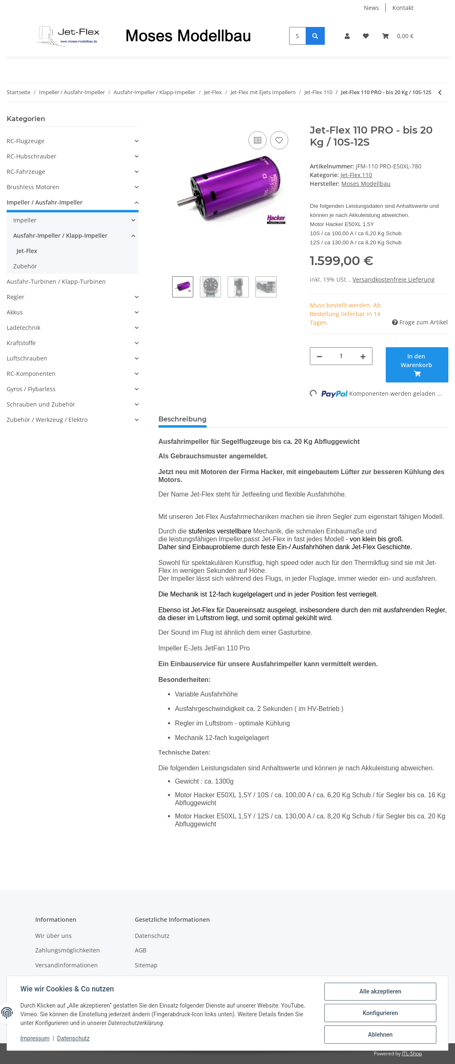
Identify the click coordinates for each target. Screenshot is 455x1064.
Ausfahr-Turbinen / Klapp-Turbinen (56, 281)
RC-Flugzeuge (25, 141)
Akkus (15, 312)
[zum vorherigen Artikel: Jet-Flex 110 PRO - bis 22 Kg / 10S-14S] (439, 92)
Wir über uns (53, 936)
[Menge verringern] (319, 356)
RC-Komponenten (31, 373)
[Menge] (341, 356)
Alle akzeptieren (380, 991)
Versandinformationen (66, 965)
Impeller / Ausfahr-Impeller (45, 202)
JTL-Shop (412, 1053)
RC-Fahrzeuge (26, 171)
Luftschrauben (27, 358)
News (371, 8)
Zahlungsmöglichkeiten (67, 950)
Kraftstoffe (21, 343)
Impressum (34, 1038)
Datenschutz (152, 936)
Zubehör (25, 266)
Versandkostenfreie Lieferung (394, 279)
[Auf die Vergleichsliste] (257, 140)
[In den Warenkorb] (165, 119)
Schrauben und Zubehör (41, 404)
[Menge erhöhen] (363, 356)
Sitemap (146, 965)
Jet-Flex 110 (356, 175)
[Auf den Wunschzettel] (279, 140)
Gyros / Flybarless (31, 389)
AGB (140, 950)
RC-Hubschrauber (31, 156)
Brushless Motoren (33, 187)
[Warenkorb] (397, 36)
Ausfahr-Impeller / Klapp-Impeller (60, 235)
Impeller (24, 220)
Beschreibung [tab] (182, 419)
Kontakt (403, 8)
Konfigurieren (380, 1013)
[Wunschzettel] (365, 36)
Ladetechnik (23, 327)
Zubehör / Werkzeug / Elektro (47, 420)
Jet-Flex (27, 251)
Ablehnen (380, 1034)
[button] (347, 36)
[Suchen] (297, 36)
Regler (15, 297)
